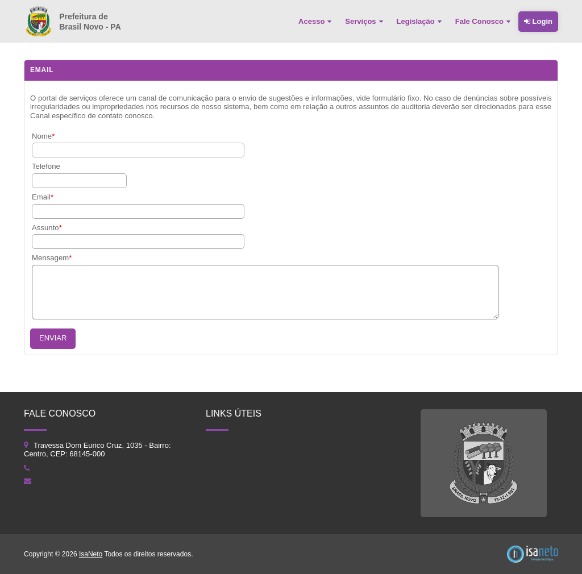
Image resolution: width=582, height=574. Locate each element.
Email (41, 197)
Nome (42, 136)
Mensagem (50, 257)
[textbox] (79, 180)
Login (538, 21)
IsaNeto (90, 554)
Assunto (45, 227)
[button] (53, 338)
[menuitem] (316, 21)
